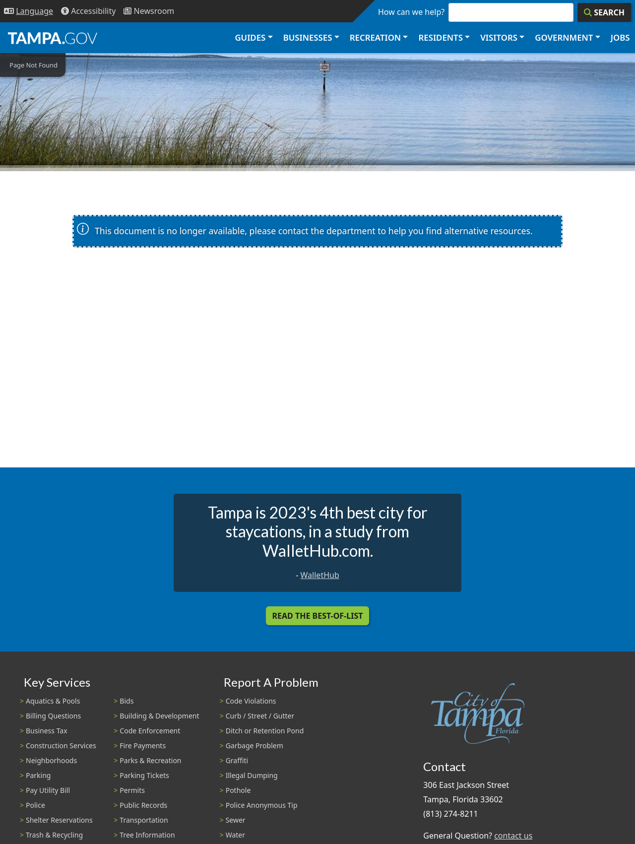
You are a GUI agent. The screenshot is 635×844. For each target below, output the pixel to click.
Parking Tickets (144, 775)
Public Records (143, 805)
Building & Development (159, 715)
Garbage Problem (254, 745)
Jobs (620, 37)
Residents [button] (441, 37)
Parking (38, 775)
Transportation (144, 820)
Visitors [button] (498, 37)
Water (235, 835)
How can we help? (411, 11)
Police (35, 805)
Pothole (238, 790)
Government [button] (564, 37)
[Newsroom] (149, 11)
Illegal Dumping (252, 775)
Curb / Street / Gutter (260, 715)
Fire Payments (143, 745)
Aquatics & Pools (53, 701)
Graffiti (237, 760)
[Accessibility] (88, 11)
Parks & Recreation (150, 760)
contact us (513, 835)
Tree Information (147, 835)
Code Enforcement (150, 730)
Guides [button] (250, 37)
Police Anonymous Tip (262, 805)
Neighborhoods (51, 760)
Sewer (236, 820)
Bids (126, 701)
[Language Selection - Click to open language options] (28, 11)
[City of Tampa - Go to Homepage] (52, 37)
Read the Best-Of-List (317, 615)
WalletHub (320, 575)
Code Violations (251, 701)
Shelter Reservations (59, 820)
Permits (132, 790)
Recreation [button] (375, 37)
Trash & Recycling (54, 835)
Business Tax (46, 730)
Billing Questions (53, 715)
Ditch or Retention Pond (265, 730)
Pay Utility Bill (48, 790)
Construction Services (61, 745)
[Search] (604, 12)
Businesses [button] (307, 37)
